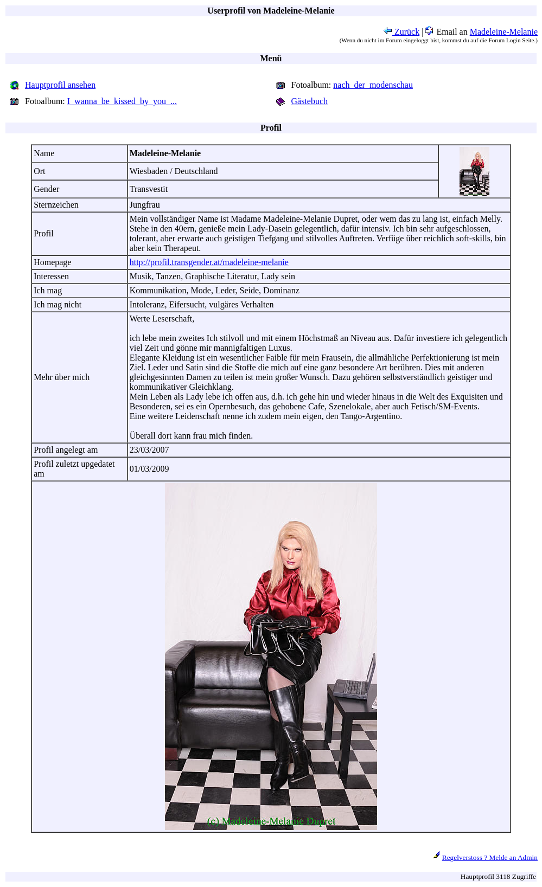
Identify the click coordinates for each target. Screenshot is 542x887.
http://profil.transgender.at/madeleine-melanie (209, 262)
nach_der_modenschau (373, 84)
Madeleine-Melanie (504, 31)
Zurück (401, 31)
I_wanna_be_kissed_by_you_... (122, 101)
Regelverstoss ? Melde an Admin (490, 857)
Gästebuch (309, 101)
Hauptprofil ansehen (60, 84)
